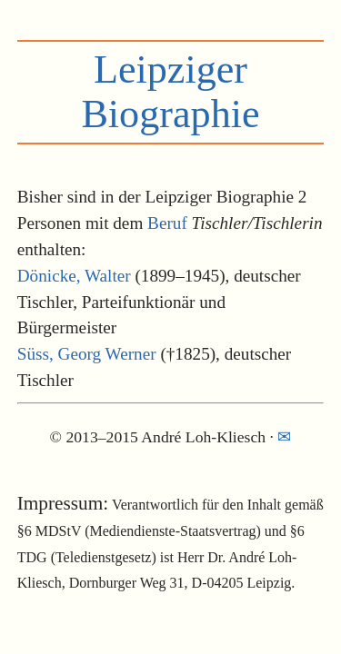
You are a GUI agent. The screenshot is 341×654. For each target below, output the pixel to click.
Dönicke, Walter (74, 275)
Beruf (167, 223)
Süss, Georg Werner (86, 353)
